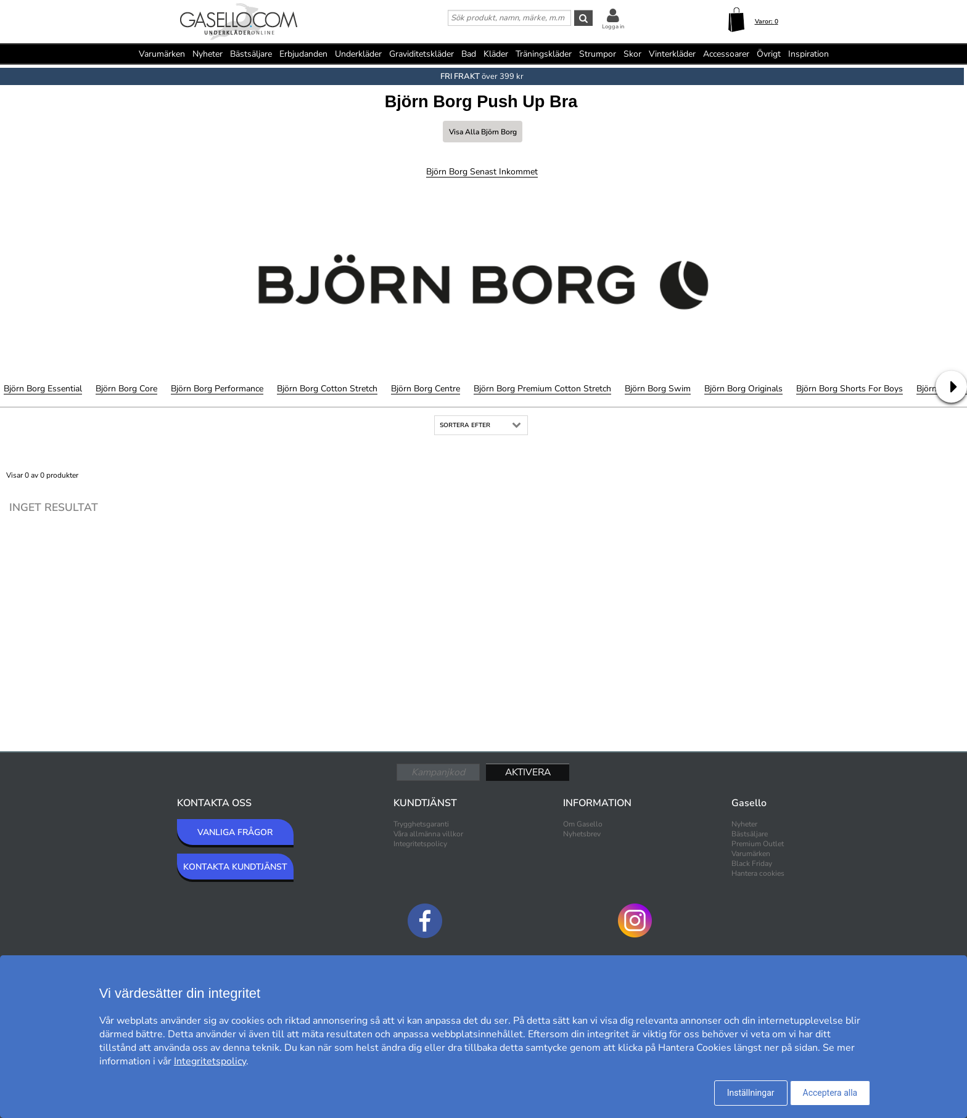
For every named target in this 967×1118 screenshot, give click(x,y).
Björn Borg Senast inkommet (482, 171)
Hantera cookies (757, 873)
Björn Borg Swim (658, 388)
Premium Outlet (757, 844)
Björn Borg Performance (217, 388)
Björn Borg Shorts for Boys (849, 388)
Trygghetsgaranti (421, 824)
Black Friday (751, 863)
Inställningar (751, 1093)
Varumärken (162, 54)
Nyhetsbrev (582, 834)
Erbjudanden (303, 54)
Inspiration (808, 54)
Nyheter (207, 54)
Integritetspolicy (420, 844)
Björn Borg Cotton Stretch (327, 388)
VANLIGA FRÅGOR (235, 832)
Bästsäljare (251, 54)
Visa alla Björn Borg (483, 132)
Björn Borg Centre (425, 388)
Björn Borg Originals (743, 388)
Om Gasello (583, 824)
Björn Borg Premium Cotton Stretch (542, 388)
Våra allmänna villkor (428, 834)
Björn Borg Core (126, 388)
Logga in (613, 26)
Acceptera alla (830, 1093)
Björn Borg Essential (43, 388)
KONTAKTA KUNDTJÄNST (235, 867)
